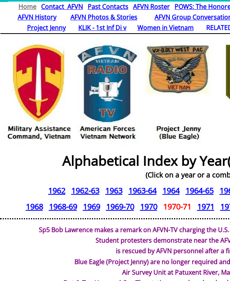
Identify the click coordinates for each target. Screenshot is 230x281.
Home (27, 6)
